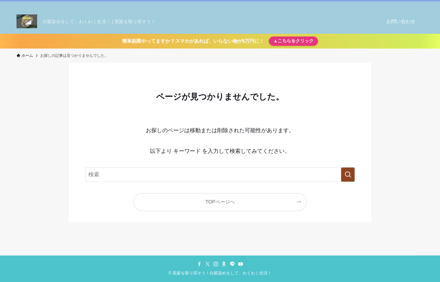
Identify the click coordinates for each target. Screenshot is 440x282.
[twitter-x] (374, 5)
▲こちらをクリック (293, 40)
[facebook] (365, 5)
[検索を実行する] (348, 174)
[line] (401, 5)
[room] (392, 5)
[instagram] (383, 5)
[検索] (419, 5)
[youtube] (410, 5)
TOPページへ (219, 202)
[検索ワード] (220, 174)
